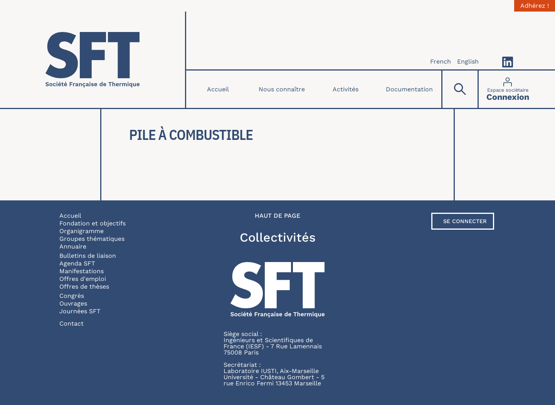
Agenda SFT (77, 263)
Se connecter (465, 221)
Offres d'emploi (82, 278)
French (440, 61)
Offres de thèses (84, 286)
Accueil (218, 89)
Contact (71, 323)
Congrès (71, 295)
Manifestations (81, 271)
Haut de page (277, 216)
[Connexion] (507, 89)
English (468, 61)
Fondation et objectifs (92, 223)
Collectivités (278, 237)
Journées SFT (80, 311)
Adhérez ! (534, 6)
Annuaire (72, 246)
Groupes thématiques (91, 238)
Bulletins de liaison (87, 255)
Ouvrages (73, 303)
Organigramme (81, 231)
